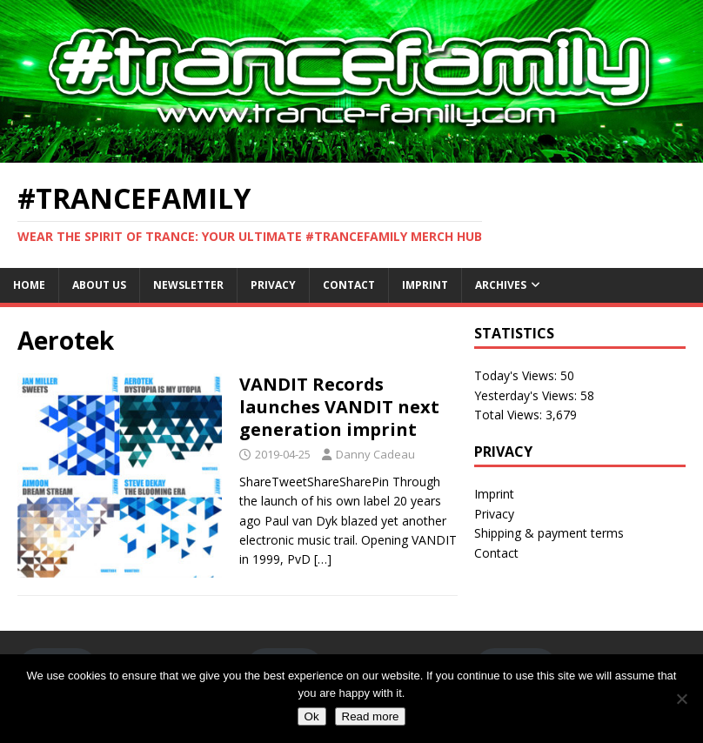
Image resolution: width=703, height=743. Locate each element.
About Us (99, 285)
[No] (681, 698)
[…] (322, 559)
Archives (500, 285)
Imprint (425, 285)
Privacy (273, 285)
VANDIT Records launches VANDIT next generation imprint (339, 406)
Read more (370, 716)
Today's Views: (517, 375)
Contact (349, 285)
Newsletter (188, 285)
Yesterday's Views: (527, 395)
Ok (312, 716)
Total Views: (510, 414)
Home (29, 285)
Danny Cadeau (375, 454)
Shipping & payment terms (549, 533)
